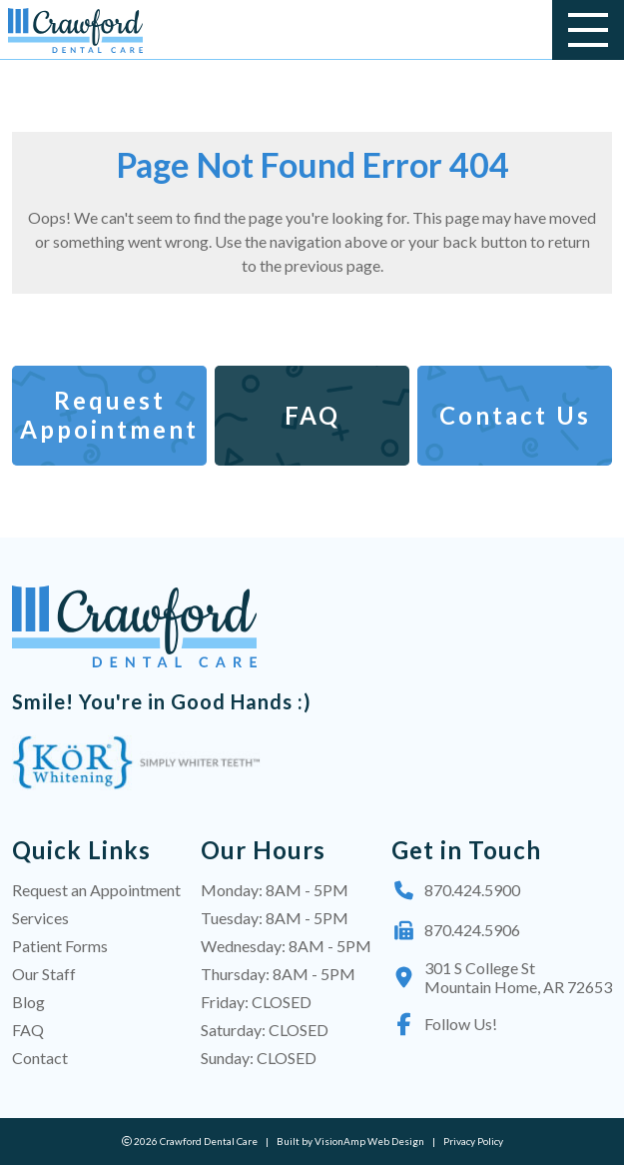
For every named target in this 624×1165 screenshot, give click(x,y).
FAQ (28, 1029)
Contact (40, 1057)
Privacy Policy (473, 1141)
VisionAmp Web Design (369, 1141)
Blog (28, 1001)
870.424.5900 (455, 890)
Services (40, 917)
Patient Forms (60, 945)
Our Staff (44, 973)
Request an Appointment (96, 889)
